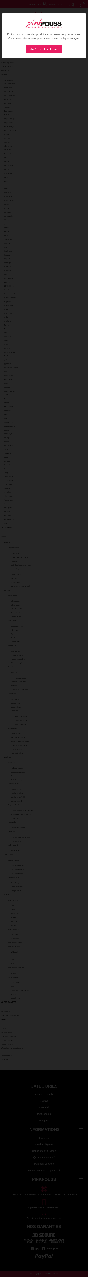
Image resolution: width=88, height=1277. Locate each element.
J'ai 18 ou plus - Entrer (44, 49)
